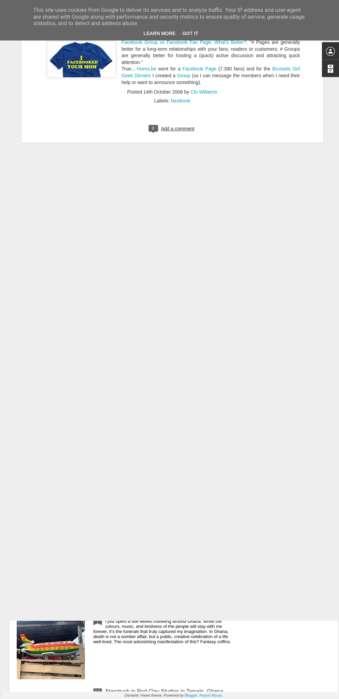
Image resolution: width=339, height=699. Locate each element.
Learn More (159, 33)
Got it (190, 33)
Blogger (191, 695)
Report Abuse (210, 695)
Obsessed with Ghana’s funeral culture (152, 614)
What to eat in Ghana (131, 537)
